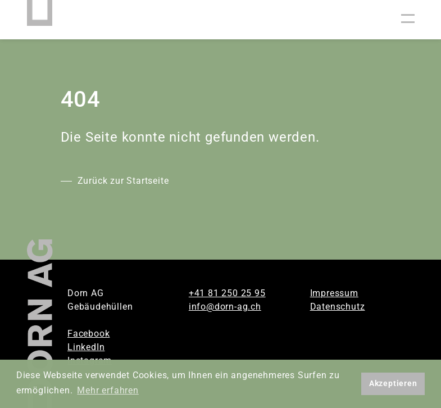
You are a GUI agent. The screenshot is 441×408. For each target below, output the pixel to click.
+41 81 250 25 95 (227, 293)
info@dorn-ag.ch (225, 306)
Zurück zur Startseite (123, 180)
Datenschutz (337, 306)
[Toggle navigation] (408, 19)
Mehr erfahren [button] (107, 390)
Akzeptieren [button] (393, 383)
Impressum (334, 293)
